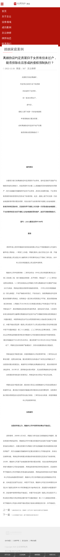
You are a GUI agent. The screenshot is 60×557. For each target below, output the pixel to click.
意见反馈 (28, 541)
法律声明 (18, 541)
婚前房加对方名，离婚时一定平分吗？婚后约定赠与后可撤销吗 (30, 510)
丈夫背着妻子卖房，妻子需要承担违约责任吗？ (25, 515)
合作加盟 (8, 541)
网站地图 (38, 541)
